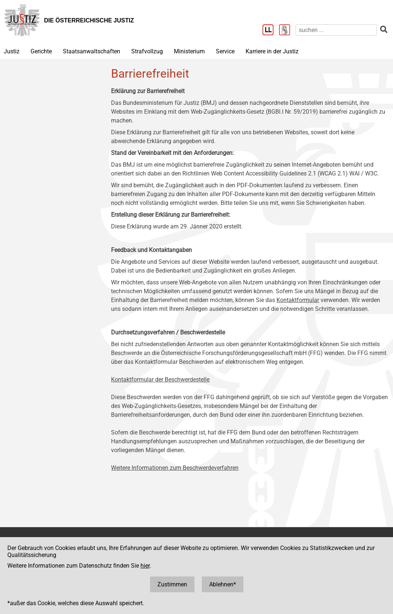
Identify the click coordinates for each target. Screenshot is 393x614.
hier (145, 565)
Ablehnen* (222, 584)
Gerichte (41, 51)
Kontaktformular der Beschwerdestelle (160, 379)
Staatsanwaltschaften (91, 51)
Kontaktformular (297, 300)
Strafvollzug (147, 51)
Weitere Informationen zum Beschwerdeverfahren (175, 467)
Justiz (11, 51)
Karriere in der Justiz (272, 51)
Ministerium (189, 51)
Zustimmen (172, 584)
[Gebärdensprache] (287, 30)
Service (225, 51)
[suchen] (336, 30)
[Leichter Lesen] (270, 30)
